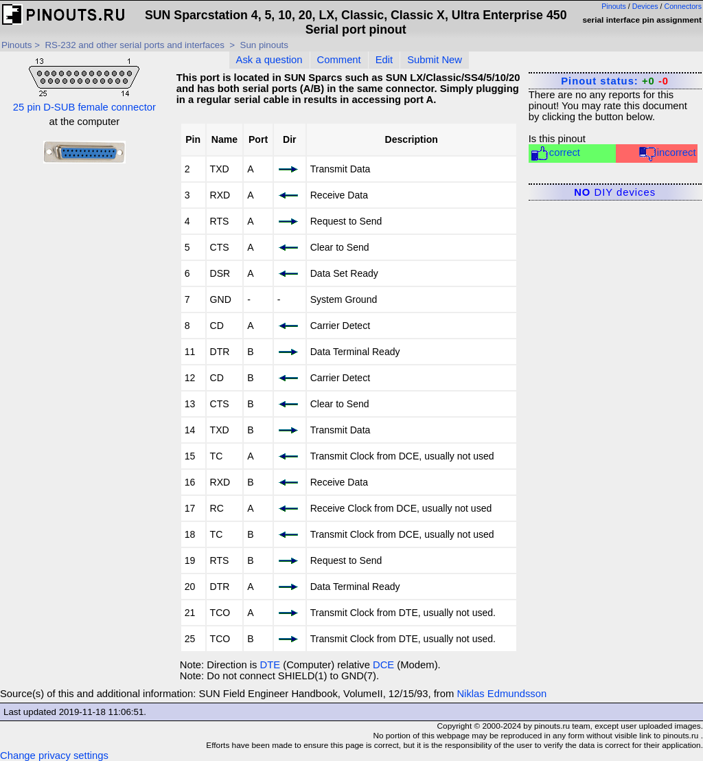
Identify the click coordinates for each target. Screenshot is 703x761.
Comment (339, 59)
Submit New (434, 59)
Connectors (683, 6)
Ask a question (269, 59)
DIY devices (615, 192)
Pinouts (613, 6)
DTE (270, 664)
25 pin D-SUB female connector (84, 84)
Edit (384, 59)
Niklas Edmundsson (501, 693)
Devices (645, 6)
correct (555, 153)
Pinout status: (615, 81)
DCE (383, 664)
